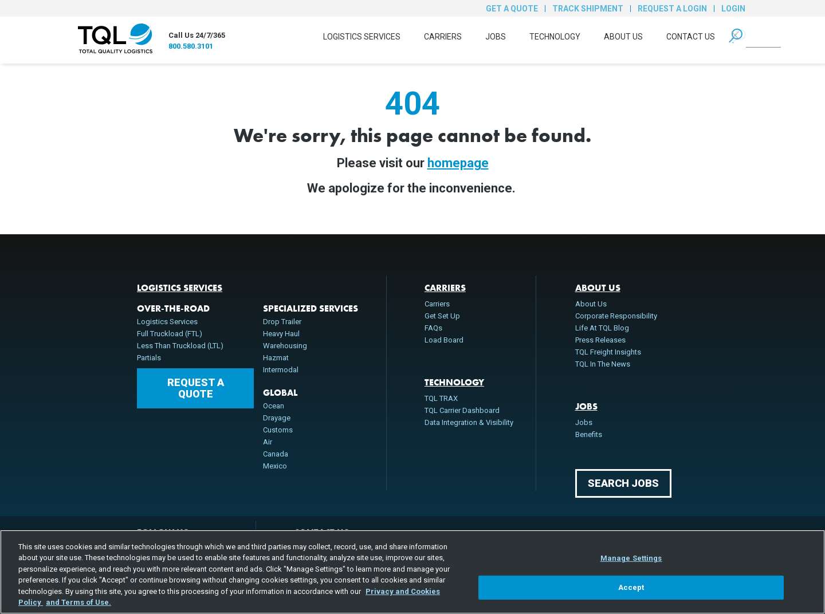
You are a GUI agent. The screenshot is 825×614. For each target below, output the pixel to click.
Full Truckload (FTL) (169, 333)
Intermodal (280, 369)
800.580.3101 (190, 46)
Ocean (273, 406)
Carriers (443, 36)
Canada (275, 454)
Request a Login (672, 9)
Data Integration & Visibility (469, 422)
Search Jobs (623, 483)
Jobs (495, 36)
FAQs (433, 328)
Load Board (444, 340)
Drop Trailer (282, 321)
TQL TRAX (441, 398)
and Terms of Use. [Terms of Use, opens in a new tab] (78, 602)
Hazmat (276, 357)
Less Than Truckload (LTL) (180, 345)
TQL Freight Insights (608, 352)
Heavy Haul (281, 333)
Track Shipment (587, 9)
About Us (623, 36)
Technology (554, 36)
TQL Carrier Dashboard (462, 410)
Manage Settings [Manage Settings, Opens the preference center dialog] (631, 558)
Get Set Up (442, 316)
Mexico (275, 466)
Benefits (588, 434)
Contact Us (690, 36)
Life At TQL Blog (602, 328)
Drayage (276, 418)
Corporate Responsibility (616, 316)
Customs (278, 430)
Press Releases (600, 340)
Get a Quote (512, 9)
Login (733, 9)
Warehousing (285, 345)
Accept (631, 587)
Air (267, 442)
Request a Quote (195, 388)
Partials (149, 357)
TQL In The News (602, 364)
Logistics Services (361, 36)
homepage (458, 163)
